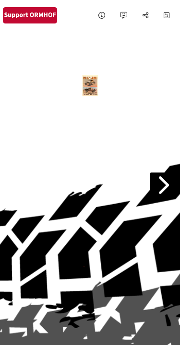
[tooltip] (102, 16)
